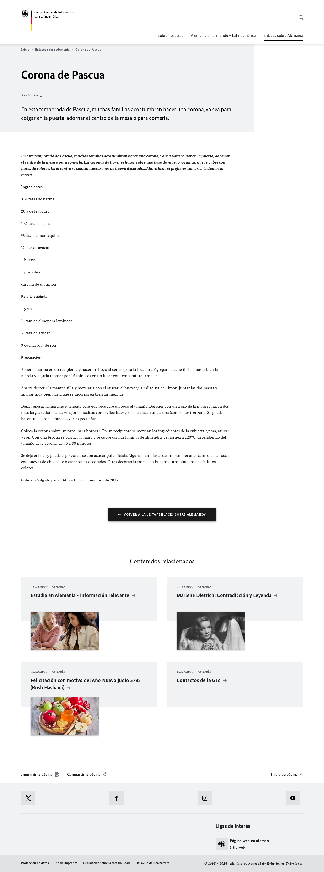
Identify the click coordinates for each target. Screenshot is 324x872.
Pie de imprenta (66, 863)
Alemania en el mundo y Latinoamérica (223, 35)
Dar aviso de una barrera (152, 863)
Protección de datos (35, 863)
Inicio (27, 50)
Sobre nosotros (170, 35)
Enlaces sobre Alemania (54, 50)
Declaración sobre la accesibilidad (106, 863)
